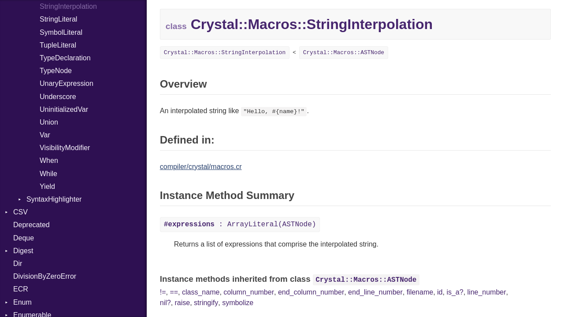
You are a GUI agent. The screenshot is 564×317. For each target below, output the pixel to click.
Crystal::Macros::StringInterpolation (225, 52)
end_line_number (375, 292)
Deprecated (31, 225)
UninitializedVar (64, 109)
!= (163, 292)
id (439, 292)
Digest (23, 250)
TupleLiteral (58, 45)
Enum (22, 302)
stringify (206, 302)
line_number (487, 292)
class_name (200, 292)
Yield (47, 186)
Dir (17, 263)
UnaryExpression (66, 83)
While (48, 173)
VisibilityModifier (65, 147)
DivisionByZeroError (44, 276)
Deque (23, 238)
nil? (165, 302)
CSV (20, 212)
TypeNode (56, 70)
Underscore (58, 96)
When (49, 160)
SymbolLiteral (61, 32)
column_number (248, 292)
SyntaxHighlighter (54, 199)
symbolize (237, 302)
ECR (20, 289)
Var (45, 135)
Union (49, 122)
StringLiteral (58, 19)
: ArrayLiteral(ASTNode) (240, 225)
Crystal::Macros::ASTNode (343, 52)
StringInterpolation (68, 6)
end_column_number (311, 292)
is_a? (454, 292)
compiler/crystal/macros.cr (201, 166)
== (174, 292)
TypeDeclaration (65, 58)
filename (420, 292)
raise (182, 302)
